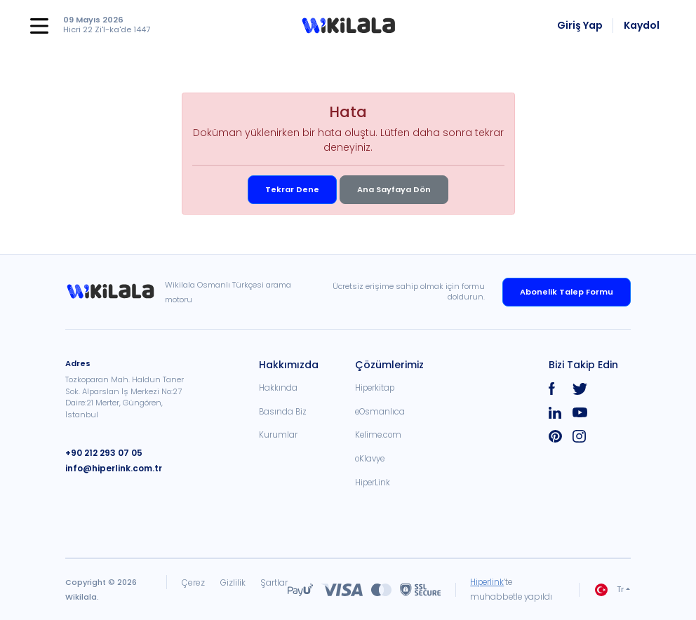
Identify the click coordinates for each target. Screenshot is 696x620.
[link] (115, 291)
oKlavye (369, 458)
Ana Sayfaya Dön (394, 189)
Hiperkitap (374, 387)
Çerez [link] (192, 582)
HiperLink (372, 482)
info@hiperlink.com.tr (112, 467)
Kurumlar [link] (278, 434)
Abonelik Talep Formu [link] (566, 291)
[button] (348, 26)
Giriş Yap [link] (580, 25)
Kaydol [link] (642, 25)
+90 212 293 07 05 (101, 452)
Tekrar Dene (292, 189)
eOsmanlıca (380, 411)
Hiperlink (487, 582)
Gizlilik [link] (232, 582)
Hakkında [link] (278, 387)
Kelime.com (378, 434)
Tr (609, 590)
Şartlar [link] (274, 582)
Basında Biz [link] (283, 411)
